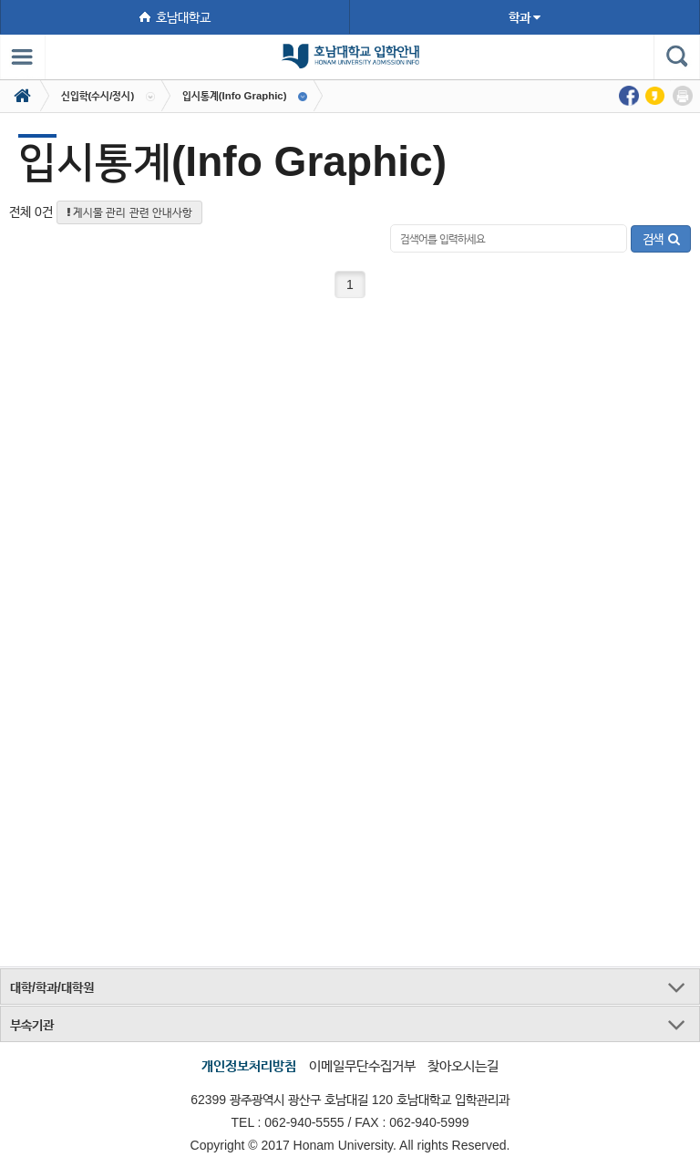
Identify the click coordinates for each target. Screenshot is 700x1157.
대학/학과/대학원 (52, 987)
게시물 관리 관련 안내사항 (129, 212)
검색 (661, 239)
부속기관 (32, 1025)
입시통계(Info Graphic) (234, 95)
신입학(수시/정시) (98, 95)
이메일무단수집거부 (362, 1065)
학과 (525, 17)
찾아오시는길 (463, 1065)
